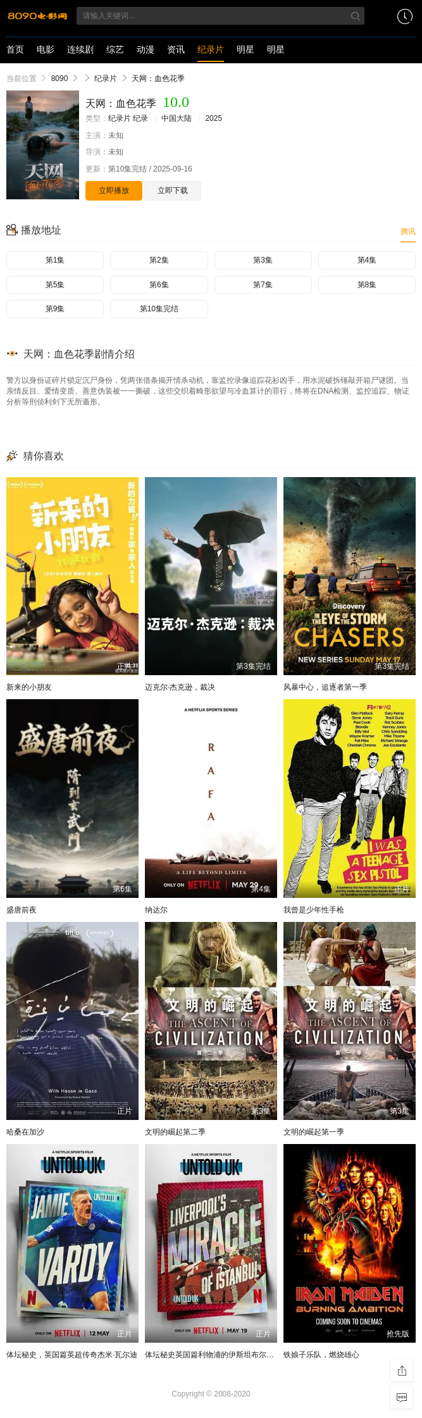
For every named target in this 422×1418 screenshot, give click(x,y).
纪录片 (210, 49)
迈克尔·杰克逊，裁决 (180, 687)
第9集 (55, 308)
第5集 (55, 284)
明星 (245, 49)
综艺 (115, 49)
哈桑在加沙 (25, 1132)
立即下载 (173, 190)
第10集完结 (159, 308)
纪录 (140, 118)
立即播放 (114, 190)
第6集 (159, 284)
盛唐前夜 (21, 909)
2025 (213, 118)
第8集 (367, 284)
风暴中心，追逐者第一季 (325, 687)
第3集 (263, 260)
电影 (45, 49)
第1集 (55, 260)
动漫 (145, 49)
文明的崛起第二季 (175, 1132)
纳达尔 (156, 909)
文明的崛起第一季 (313, 1132)
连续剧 (80, 49)
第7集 (263, 284)
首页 (15, 49)
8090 (59, 78)
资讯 (176, 49)
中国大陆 (176, 118)
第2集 (159, 260)
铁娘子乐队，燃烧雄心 (321, 1354)
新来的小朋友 (29, 687)
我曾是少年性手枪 (313, 909)
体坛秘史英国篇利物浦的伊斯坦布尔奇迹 (213, 1354)
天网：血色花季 (158, 78)
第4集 (367, 260)
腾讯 (408, 231)
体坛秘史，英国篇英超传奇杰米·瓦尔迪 (71, 1354)
